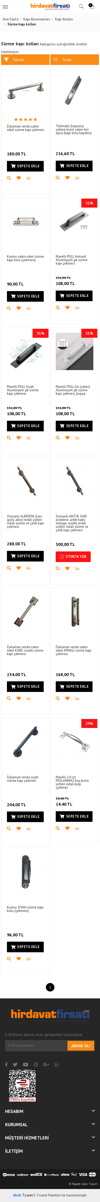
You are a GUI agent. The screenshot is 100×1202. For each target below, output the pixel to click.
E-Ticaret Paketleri (47, 1195)
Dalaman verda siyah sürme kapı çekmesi (22, 779)
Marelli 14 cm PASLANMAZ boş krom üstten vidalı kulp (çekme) (72, 782)
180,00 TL (17, 150)
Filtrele (14, 59)
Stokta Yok (73, 556)
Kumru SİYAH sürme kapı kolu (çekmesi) (25, 909)
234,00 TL (17, 671)
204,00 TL (17, 801)
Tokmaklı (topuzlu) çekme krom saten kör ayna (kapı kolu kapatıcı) (74, 129)
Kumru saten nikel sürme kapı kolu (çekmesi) (25, 258)
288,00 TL (17, 540)
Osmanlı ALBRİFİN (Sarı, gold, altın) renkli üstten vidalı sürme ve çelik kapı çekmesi (25, 521)
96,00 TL (16, 931)
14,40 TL (71, 801)
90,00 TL (16, 280)
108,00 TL (73, 280)
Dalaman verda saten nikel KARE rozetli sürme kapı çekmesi (25, 650)
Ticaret (23, 1195)
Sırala (62, 59)
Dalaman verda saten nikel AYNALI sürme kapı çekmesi (73, 650)
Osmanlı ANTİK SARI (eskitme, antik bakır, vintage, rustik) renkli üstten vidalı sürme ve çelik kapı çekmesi (72, 523)
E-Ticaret (74, 1184)
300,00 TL (66, 541)
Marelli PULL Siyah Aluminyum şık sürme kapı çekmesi (23, 390)
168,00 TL (66, 671)
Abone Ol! (80, 1045)
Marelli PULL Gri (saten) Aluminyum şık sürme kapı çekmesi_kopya (73, 390)
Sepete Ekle (25, 166)
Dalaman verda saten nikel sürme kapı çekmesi (25, 128)
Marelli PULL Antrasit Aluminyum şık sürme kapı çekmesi (71, 260)
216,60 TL (66, 150)
